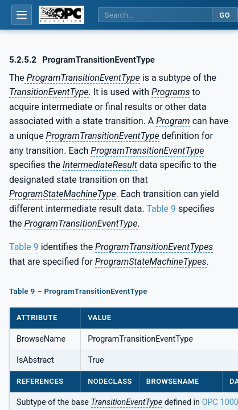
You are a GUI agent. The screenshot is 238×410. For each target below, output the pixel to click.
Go (224, 15)
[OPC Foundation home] (61, 15)
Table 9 (161, 208)
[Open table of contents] (21, 15)
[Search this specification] (155, 15)
